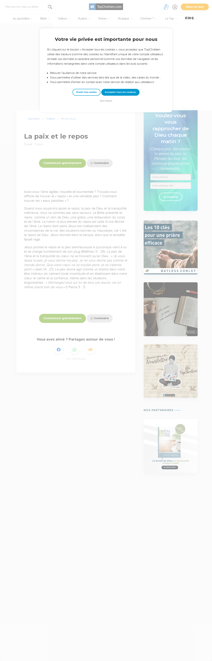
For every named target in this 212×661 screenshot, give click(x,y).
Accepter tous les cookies (120, 92)
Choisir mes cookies (86, 92)
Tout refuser (106, 101)
